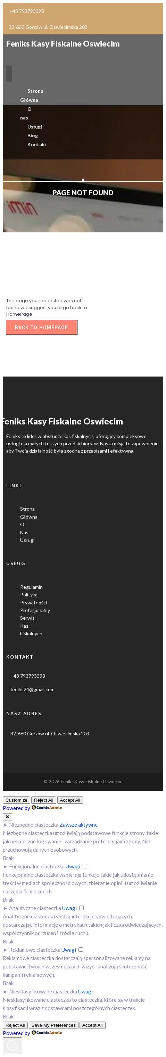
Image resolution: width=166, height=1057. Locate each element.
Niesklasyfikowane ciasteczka (43, 991)
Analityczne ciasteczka (35, 908)
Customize (16, 800)
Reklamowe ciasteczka (34, 950)
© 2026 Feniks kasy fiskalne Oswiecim (83, 781)
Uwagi (73, 866)
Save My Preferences (54, 1025)
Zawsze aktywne (78, 824)
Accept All (70, 800)
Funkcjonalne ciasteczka (37, 866)
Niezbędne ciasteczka (33, 824)
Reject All (43, 800)
